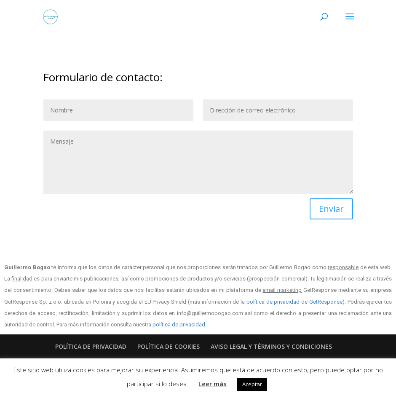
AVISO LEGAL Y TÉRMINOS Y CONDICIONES (271, 346)
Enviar (331, 208)
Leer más (212, 383)
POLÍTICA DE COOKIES (168, 346)
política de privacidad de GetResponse (294, 302)
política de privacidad (179, 324)
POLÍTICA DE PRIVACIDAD (90, 346)
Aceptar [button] (252, 384)
